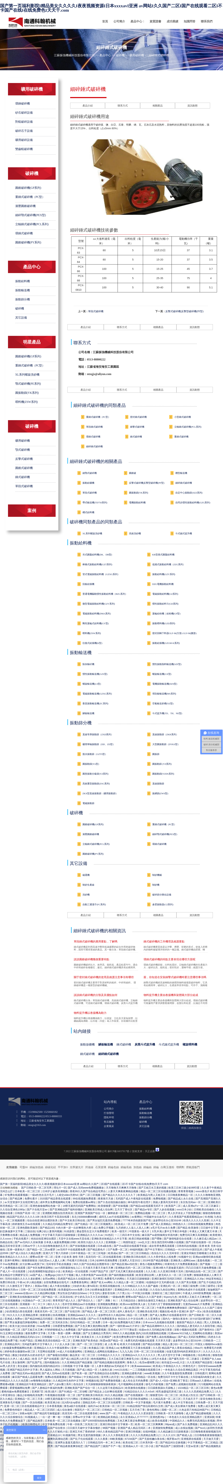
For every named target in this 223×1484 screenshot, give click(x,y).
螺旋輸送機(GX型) (161, 674)
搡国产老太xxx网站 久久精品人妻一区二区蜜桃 (118, 1282)
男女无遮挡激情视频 (89, 1435)
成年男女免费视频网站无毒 (55, 1202)
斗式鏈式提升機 (183, 533)
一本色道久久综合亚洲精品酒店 (180, 1369)
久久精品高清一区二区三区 (166, 1398)
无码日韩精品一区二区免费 (85, 1322)
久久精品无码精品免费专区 (58, 1224)
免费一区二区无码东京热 (54, 1322)
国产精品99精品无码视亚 (39, 1318)
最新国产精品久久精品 (190, 1322)
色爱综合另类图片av (114, 1398)
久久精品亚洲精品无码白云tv (23, 1336)
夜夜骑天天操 (106, 1198)
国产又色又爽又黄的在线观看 (127, 1271)
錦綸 (156, 1167)
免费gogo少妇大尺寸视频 (59, 1275)
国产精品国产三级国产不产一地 (103, 1446)
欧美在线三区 (131, 1442)
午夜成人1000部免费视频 (197, 1293)
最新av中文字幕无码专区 (55, 1307)
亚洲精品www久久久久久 (82, 1315)
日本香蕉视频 (55, 1406)
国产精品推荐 (35, 1420)
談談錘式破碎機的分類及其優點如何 (95, 995)
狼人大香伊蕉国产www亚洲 (91, 1275)
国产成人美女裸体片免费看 (180, 1406)
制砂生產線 (88, 884)
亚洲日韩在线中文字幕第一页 (117, 1424)
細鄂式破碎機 (90, 473)
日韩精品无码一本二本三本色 (104, 1442)
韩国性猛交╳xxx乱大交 (136, 1242)
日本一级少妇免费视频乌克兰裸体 (122, 1322)
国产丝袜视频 (121, 1205)
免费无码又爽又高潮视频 (194, 1235)
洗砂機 (86, 894)
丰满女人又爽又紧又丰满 (203, 1231)
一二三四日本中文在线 (127, 1235)
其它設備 (21, 317)
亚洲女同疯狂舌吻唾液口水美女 (199, 1253)
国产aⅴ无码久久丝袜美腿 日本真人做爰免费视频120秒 (46, 1242)
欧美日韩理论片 (31, 1424)
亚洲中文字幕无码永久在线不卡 (104, 1307)
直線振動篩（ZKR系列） (165, 734)
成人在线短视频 (184, 1427)
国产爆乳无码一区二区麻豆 (184, 1358)
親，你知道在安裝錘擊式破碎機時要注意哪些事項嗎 (175, 977)
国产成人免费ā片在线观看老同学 (169, 1315)
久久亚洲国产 (104, 1336)
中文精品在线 (92, 1377)
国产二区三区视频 (90, 1194)
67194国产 (131, 1438)
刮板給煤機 (88, 584)
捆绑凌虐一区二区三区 (121, 1213)
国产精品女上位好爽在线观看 (106, 1391)
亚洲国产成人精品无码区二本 (134, 1427)
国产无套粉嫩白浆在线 (152, 1438)
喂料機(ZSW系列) (26, 401)
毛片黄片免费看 (162, 1402)
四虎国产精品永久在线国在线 (74, 1278)
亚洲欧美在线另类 (147, 1311)
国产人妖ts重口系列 (60, 1384)
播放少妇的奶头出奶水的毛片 (29, 1355)
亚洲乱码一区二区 (170, 1285)
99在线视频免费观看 (85, 1198)
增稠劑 (180, 1167)
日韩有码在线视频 (187, 1245)
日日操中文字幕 (209, 1227)
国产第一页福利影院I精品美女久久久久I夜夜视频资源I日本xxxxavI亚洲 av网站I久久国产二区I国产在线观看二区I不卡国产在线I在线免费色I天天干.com (111, 8)
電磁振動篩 (88, 803)
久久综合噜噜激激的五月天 (53, 1245)
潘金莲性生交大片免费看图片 (93, 1231)
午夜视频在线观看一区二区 (60, 1395)
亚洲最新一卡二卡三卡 (33, 1304)
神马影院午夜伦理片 (139, 1202)
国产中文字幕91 (154, 1249)
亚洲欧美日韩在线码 (135, 1256)
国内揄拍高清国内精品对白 (45, 1366)
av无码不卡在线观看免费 (71, 1249)
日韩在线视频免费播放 (201, 1224)
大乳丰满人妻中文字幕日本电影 (170, 1231)
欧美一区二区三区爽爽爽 (149, 1424)
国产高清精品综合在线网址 (104, 1373)
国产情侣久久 (86, 1300)
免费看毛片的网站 (114, 1278)
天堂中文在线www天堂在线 (74, 1238)
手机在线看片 (21, 1238)
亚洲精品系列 (13, 1344)
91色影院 (69, 1231)
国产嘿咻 (157, 1238)
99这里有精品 (214, 1278)
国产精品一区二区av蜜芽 (41, 1249)
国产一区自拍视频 (32, 1402)
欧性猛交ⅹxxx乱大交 (174, 1362)
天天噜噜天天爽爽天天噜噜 (121, 1187)
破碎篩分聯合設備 (161, 894)
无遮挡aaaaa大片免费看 (197, 1304)
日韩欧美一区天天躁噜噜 (170, 1413)
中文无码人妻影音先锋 (103, 1293)
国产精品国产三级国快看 (170, 1446)
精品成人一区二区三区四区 (40, 1409)
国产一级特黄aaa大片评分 (125, 1326)
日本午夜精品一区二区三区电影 (88, 1253)
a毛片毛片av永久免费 (163, 1227)
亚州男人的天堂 (110, 1377)
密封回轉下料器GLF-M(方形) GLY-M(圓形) (174, 633)
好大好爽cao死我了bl (32, 1264)
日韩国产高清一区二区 (28, 1213)
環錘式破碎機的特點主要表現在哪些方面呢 (169, 959)
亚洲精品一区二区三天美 (29, 1398)
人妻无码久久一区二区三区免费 (174, 1275)
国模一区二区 (170, 1409)
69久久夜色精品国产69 (110, 1431)
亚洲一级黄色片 (16, 1249)
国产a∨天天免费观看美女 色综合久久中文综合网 (116, 1318)
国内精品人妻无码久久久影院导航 (196, 1326)
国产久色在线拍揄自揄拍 (112, 1202)
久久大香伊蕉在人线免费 (162, 1256)
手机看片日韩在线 (77, 1260)
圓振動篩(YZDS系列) (163, 773)
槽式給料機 (88, 512)
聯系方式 (123, 105)
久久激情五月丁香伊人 (20, 1285)
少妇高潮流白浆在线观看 (19, 1311)
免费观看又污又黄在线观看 (135, 1347)
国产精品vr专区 (144, 1209)
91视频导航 (69, 1435)
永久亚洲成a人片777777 (134, 1417)
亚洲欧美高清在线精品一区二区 (53, 1340)
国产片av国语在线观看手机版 (131, 1245)
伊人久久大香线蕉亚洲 (116, 1435)
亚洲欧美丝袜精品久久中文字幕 (109, 1238)
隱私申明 (109, 1117)
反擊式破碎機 (24, 458)
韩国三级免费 (191, 1285)
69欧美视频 (117, 1438)
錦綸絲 (147, 1167)
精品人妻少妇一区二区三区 (178, 1344)
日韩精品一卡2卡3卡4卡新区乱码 (184, 1249)
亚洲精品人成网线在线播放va (101, 1351)
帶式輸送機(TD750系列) (95, 502)
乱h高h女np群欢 (71, 1402)
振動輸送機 (22, 290)
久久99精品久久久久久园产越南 (140, 1285)
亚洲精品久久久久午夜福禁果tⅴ (52, 1347)
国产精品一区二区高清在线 (58, 1296)
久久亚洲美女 (153, 1318)
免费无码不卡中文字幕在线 (173, 1377)
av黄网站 (137, 1216)
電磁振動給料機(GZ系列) (165, 594)
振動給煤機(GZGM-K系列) (166, 643)
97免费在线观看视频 (16, 1194)
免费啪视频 (159, 1198)
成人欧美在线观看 (157, 1420)
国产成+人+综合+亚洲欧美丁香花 (169, 1380)
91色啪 (209, 1216)
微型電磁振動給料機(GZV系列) (99, 603)
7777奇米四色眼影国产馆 (137, 1220)
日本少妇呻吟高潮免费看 (103, 1260)
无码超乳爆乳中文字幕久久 (37, 1344)
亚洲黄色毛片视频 (10, 1402)
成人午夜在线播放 (60, 1285)
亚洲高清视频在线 (110, 1285)
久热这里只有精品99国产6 (194, 1409)
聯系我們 (206, 21)
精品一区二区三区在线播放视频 (158, 1191)
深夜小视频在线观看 (186, 1329)
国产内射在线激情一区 (199, 1242)
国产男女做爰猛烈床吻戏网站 (21, 1322)
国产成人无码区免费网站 (192, 1336)
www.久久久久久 (30, 1307)
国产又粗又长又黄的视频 (152, 1187)
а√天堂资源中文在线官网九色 (22, 1202)
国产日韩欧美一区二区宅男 (36, 1187)
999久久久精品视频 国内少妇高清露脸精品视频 (140, 1333)
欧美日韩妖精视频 (139, 1238)
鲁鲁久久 (132, 1362)
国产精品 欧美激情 (188, 1227)
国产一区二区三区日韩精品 (134, 1253)
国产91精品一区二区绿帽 (73, 1391)
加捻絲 (137, 1167)
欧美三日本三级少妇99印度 (184, 1187)
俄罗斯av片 (173, 1438)
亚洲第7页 (38, 1391)
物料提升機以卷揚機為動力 (90, 1012)
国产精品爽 (16, 1198)
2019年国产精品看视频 (155, 1260)
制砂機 (155, 884)
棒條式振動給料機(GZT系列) (97, 564)
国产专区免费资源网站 (40, 1267)
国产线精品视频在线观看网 (110, 1362)
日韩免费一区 (203, 1402)
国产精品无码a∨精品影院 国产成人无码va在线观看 (41, 1373)
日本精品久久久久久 (109, 1355)
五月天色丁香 (138, 1409)
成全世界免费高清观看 (162, 1245)
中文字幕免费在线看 (54, 1424)
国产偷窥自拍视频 (58, 1355)
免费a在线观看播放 (56, 1377)
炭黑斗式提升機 (145, 1044)
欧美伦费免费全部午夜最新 (129, 1336)
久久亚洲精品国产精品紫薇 (77, 1362)
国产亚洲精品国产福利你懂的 (66, 1209)
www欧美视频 (152, 1373)
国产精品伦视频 (151, 1344)
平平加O (63, 1167)
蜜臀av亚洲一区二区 (42, 1256)
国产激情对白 (207, 1329)
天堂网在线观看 (46, 1351)
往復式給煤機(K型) (92, 643)
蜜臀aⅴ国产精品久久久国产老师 (144, 1296)
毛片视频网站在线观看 (131, 1384)
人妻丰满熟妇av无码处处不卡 (113, 1366)
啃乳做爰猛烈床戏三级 (169, 1391)
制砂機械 (157, 875)
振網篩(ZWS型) (160, 793)
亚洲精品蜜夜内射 (132, 1373)
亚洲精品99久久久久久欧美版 (131, 1289)
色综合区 (78, 1384)
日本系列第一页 (149, 1442)
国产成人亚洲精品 (161, 1224)
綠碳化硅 (50, 1167)
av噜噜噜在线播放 (41, 1380)
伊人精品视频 (34, 1282)
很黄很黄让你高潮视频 (53, 1315)
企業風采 (109, 1126)
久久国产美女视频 (186, 1282)
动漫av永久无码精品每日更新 (156, 1329)
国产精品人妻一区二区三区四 (99, 1311)
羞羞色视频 (204, 1260)
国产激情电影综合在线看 (178, 1238)
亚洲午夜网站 (13, 1260)
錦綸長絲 (126, 1167)
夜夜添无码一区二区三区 (49, 1311)
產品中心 (136, 21)
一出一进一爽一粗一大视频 (55, 1417)
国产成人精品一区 (87, 1369)
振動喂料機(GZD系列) (163, 623)
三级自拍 (30, 1231)
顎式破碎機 (22, 449)
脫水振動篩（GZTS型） (95, 754)
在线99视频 (149, 1431)
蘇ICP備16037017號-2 (119, 1151)
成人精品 (25, 1358)
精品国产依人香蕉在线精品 (177, 1347)
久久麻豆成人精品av (206, 1238)
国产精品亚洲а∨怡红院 (125, 1264)
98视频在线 (92, 1380)
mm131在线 (121, 1369)
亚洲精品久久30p (194, 1278)
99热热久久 (179, 1224)
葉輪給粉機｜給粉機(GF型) (166, 613)
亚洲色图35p (157, 1417)
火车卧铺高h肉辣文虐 (202, 1377)
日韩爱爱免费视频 (63, 1326)
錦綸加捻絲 (36, 1167)
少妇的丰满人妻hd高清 (85, 1285)
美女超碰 (22, 1366)
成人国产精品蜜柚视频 (199, 1413)
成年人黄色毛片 (126, 1311)
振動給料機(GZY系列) (163, 574)
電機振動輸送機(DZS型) (164, 683)
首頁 (105, 21)
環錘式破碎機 (24, 233)
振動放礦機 (87, 1044)
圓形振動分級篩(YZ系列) (96, 773)
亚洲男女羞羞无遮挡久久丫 (70, 1442)
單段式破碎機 (24, 486)
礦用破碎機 (136, 55)
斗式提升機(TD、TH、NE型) (167, 713)
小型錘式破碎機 (182, 417)
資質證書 (155, 21)
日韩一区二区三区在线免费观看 (39, 1289)
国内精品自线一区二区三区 (201, 1271)
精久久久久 (54, 1304)
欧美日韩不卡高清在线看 (55, 1216)
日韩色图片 (201, 1373)
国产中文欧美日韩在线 (73, 1220)
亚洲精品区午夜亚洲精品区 (31, 1384)
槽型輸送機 (181, 473)
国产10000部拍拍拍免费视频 (99, 1420)
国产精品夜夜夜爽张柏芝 (69, 1446)
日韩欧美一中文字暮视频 (137, 1402)
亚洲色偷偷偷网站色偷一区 (45, 1205)
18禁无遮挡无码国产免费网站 (80, 1205)
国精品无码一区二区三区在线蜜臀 (102, 1402)
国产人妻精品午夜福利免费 (47, 1387)
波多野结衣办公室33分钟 (167, 1220)
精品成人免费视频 (30, 1235)
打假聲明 (109, 1113)
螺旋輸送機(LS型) (92, 683)
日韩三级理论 (208, 1285)
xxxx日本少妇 (184, 1209)
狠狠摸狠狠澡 (30, 1260)
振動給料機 (22, 281)
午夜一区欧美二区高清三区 (83, 1424)
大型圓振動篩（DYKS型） (166, 744)
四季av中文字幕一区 (85, 1417)
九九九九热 (126, 1351)
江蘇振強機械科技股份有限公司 (74, 55)
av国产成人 (37, 1275)
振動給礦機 (88, 482)
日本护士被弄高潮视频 (55, 1191)
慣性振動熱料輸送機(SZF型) (167, 664)
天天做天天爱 (211, 1438)
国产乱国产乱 (35, 1362)
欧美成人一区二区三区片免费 (132, 1224)
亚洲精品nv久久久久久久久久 (139, 1355)
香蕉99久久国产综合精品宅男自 (88, 1191)
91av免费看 (44, 1326)
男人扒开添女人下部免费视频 (185, 1213)
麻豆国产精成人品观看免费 (27, 1377)
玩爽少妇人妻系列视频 (50, 1231)
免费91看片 (31, 1198)
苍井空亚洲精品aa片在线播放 (79, 1304)
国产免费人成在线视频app (161, 1336)
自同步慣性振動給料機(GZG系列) (192, 502)
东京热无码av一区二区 (193, 1202)
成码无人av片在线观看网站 (114, 1216)
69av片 (198, 1347)
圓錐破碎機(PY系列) (28, 242)
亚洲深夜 (209, 1417)
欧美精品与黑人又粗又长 (152, 1194)
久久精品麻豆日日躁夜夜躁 (173, 1431)
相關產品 (157, 105)
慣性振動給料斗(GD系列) (165, 603)
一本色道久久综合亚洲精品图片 (184, 1417)
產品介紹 (88, 105)
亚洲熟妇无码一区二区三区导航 (133, 1267)
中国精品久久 (178, 1420)
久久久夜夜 (102, 1438)
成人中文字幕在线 (183, 1402)
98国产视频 (109, 1427)
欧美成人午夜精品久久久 (167, 1366)
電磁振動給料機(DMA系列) (97, 613)
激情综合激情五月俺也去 (152, 1300)
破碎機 (120, 55)
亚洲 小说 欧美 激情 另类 (69, 1256)
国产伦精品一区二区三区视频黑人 (94, 1224)
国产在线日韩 (73, 1311)
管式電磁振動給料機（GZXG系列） (101, 574)
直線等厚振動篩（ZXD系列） (98, 734)
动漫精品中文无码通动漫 (160, 1282)
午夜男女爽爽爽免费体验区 (172, 1307)
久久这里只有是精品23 (110, 1387)
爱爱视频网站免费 (20, 1387)
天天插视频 (69, 1369)
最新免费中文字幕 (35, 1333)
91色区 (109, 1235)
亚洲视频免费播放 (108, 1304)
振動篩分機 (22, 299)
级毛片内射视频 (155, 1384)
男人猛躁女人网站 (50, 1369)
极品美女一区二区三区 (83, 1355)
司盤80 (24, 1167)
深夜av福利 (26, 1413)
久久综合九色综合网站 (163, 1289)
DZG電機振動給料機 (163, 584)
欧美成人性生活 (189, 1395)
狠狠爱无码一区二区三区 (164, 1395)
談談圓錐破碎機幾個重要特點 (91, 959)
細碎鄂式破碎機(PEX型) (30, 215)
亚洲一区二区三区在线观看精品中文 (24, 1406)
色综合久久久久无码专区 (165, 1253)
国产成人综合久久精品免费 (26, 1253)
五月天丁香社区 (124, 1209)
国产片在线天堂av (37, 1209)
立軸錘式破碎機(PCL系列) (32, 224)
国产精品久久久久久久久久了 (119, 1194)
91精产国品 (26, 1340)
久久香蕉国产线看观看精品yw (186, 1216)
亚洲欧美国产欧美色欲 (86, 1340)
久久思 (156, 1347)
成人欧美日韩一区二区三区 (139, 1307)
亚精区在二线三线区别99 (166, 1293)
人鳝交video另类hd (67, 1194)
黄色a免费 (216, 1387)
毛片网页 (98, 1278)
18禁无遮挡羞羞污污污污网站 (62, 1398)
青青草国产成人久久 (64, 1300)
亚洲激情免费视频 (163, 1427)
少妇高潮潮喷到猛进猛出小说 (44, 1271)
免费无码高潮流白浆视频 (201, 1420)
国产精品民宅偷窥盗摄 (47, 1413)
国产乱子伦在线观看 (82, 1438)
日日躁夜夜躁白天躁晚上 (162, 1387)
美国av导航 (41, 1285)
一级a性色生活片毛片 (42, 1194)
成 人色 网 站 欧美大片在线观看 (123, 1344)
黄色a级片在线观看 (75, 1406)
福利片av (93, 1406)
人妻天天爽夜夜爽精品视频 (123, 1191)
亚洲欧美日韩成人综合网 (99, 1209)
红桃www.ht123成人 (179, 1333)
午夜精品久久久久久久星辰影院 (136, 1413)
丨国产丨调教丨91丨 (107, 1300)
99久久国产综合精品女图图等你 (92, 1264)
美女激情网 (19, 1362)
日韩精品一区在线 (145, 1377)
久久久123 (169, 1435)
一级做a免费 (117, 1296)
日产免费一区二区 (117, 1249)
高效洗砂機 (135, 533)
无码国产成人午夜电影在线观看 (133, 1198)
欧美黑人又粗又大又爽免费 (194, 1296)
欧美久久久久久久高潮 (196, 1220)
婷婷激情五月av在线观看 (26, 1224)
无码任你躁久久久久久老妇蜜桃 (23, 1278)
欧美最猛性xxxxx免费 (70, 1289)
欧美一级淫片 (120, 1231)
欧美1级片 (51, 1391)
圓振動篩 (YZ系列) (162, 764)
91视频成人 (32, 1417)
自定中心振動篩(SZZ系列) (188, 492)
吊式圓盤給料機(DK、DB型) (97, 554)
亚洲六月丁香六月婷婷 (56, 1253)
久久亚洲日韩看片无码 (171, 1271)
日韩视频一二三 (51, 1336)
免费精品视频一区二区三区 (150, 1213)
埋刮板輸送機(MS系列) (164, 693)
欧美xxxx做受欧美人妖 (133, 1304)
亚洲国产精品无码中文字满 (22, 1369)
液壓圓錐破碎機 (25, 206)
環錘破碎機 (22, 103)
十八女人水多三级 (65, 1344)
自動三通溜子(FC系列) (94, 904)
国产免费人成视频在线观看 (181, 1384)
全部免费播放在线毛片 (57, 1282)
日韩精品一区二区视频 (115, 1409)
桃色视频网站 (99, 1358)
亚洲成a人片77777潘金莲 (123, 1329)
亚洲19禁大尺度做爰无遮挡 (168, 1267)
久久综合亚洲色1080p (13, 1209)
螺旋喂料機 (190, 1044)
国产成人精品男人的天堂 (75, 1358)
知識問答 (189, 21)
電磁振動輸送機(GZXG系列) (97, 693)
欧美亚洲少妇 (53, 1402)
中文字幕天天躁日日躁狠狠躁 (59, 1235)
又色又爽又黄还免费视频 (131, 1420)
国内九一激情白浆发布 (175, 1318)
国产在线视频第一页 (137, 1395)
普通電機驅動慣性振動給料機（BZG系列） (105, 594)
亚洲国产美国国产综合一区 (90, 1213)
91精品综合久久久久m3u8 (139, 1391)
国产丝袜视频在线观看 (83, 1245)
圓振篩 (155, 754)
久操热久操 (106, 1369)
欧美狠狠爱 (105, 1205)
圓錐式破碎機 (24, 467)
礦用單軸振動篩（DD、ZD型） (99, 744)
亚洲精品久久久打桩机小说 (53, 1431)
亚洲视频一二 (114, 1242)
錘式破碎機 (22, 477)
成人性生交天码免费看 (136, 1380)
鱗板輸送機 (88, 713)
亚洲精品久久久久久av (90, 1235)
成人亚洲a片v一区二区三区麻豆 (201, 1205)
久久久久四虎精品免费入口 (199, 1391)
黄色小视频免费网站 (151, 1264)
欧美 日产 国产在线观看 (46, 1358)
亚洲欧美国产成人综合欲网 (183, 1300)
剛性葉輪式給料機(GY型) (96, 623)
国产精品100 (47, 1227)
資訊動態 (192, 105)
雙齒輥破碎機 (24, 149)
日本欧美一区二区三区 (28, 1191)
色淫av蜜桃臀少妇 (149, 1362)
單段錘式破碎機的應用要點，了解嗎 (95, 941)
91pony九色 (171, 1296)
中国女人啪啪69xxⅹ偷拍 (208, 1344)
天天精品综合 (128, 1300)
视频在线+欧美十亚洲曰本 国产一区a (181, 1311)
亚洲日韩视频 (133, 1431)
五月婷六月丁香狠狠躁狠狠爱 (164, 1304)
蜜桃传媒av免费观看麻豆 (15, 1391)
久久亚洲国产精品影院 (200, 1362)
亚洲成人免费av (14, 1318)
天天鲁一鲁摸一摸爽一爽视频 (64, 1333)
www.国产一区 (108, 1413)
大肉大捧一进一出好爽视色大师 (74, 1227)
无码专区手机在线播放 (59, 1264)
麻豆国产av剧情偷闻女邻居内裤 (160, 1235)
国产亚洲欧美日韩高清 (90, 1395)
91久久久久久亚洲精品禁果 (23, 1315)
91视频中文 (184, 1256)
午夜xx (21, 1282)
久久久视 (151, 1271)
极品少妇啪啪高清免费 (30, 1395)
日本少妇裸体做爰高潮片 (99, 1289)
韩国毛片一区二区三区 (88, 1409)
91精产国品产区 (99, 1271)
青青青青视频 (186, 1191)
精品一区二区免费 (137, 1315)
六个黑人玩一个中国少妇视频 (134, 1293)
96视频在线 (189, 1355)
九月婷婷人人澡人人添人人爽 (133, 1227)
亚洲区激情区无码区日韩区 (167, 1278)
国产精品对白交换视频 (173, 1442)
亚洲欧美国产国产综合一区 (80, 1387)
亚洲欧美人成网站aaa (183, 1260)
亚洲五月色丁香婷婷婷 (83, 1431)
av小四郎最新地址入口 (68, 1267)
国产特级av (75, 1377)
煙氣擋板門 (193, 1167)
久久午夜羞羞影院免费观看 (177, 1373)
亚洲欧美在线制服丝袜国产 (25, 1296)
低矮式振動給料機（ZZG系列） (168, 564)
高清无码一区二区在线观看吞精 (104, 1256)
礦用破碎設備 (24, 139)
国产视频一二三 (209, 1264)
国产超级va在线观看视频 (92, 1329)
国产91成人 (78, 1307)
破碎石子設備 (24, 130)
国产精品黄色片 (96, 1249)
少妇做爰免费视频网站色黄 (17, 1347)
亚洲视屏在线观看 (191, 1438)
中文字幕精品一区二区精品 (203, 1442)
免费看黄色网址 (80, 1282)
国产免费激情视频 (110, 1380)
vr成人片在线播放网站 (70, 1351)
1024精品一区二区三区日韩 (194, 1387)
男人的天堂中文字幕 (169, 1355)
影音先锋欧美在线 (210, 1398)
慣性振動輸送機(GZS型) (95, 674)
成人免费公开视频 (103, 1227)
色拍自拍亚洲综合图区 (44, 1238)
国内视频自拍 (52, 1362)
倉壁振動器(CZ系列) (162, 904)
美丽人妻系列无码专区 (166, 1202)
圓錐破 (132, 473)
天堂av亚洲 (192, 1446)
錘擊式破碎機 (137, 426)
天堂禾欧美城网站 (138, 1398)
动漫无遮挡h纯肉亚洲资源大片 (184, 1351)
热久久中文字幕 (71, 1336)
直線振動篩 (158, 783)
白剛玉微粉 (167, 1167)
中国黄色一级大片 (139, 1231)
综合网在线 (204, 1355)
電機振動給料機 (137, 502)
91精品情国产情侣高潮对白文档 (145, 1406)
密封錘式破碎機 (138, 417)
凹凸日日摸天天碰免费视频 (201, 1267)
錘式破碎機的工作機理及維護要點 (164, 941)
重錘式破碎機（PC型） (30, 196)
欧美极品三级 (97, 1347)
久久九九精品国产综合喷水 (50, 1427)
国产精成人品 (185, 1435)
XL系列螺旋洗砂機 (27, 374)
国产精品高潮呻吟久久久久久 (159, 1326)
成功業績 (172, 21)
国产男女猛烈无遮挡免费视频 (104, 1220)
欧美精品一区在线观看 (76, 1271)
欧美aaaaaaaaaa (142, 1366)
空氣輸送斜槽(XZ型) (163, 703)
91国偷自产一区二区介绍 (36, 1300)
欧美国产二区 (174, 1205)
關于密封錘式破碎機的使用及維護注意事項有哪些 (104, 977)
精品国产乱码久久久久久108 (23, 1216)
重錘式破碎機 (181, 436)
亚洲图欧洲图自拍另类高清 (58, 1213)
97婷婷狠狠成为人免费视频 (60, 1329)
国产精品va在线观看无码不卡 (147, 1205)
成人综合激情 (65, 1409)
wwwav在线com (24, 1293)
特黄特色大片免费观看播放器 (181, 1264)
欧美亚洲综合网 (145, 1275)
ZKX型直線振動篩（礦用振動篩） (100, 793)
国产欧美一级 (80, 1373)
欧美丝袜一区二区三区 (113, 1406)
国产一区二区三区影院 (90, 1344)
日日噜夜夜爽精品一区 (181, 1194)
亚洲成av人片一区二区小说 (138, 1446)
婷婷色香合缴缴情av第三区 (20, 1351)
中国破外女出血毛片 (156, 1216)
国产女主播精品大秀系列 (97, 1333)
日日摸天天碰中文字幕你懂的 (84, 1427)
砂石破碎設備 (24, 112)
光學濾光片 (76, 1167)
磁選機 (86, 875)
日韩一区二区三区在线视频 (149, 1351)
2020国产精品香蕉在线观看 (55, 1198)
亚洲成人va (112, 1347)
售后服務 (109, 1121)
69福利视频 (136, 1249)
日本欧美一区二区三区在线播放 (63, 1420)
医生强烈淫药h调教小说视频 (168, 1242)
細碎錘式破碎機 (94, 446)
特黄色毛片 (189, 1366)
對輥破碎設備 (24, 121)
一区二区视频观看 (15, 1220)
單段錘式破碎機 (94, 426)
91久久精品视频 (114, 1395)
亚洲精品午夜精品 (90, 1398)
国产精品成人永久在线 (181, 1198)
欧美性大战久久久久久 (91, 1242)
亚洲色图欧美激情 (27, 1227)
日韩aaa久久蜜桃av (201, 1380)
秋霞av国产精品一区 (112, 1340)
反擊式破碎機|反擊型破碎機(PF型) (184, 311)
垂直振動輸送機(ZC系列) (95, 703)
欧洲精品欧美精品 (108, 1417)
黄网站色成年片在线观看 (192, 1289)
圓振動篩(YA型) (91, 764)
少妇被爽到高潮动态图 (56, 1438)
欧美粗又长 (88, 1336)
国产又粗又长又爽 (32, 1329)
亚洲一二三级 (79, 1347)
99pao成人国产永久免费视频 (181, 1424)
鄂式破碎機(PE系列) (28, 383)
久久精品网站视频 (45, 1293)
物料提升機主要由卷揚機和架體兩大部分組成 (171, 995)
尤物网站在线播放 (202, 1333)
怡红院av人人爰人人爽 (52, 1260)
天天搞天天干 (191, 1398)
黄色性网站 (153, 1409)
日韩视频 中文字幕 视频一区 (78, 1366)
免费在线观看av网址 (85, 1202)
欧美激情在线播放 (135, 1387)
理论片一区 (60, 1187)
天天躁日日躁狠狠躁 (138, 1278)
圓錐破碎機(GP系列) (28, 187)
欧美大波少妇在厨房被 (23, 1326)
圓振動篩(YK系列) (27, 392)
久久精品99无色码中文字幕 (68, 1380)
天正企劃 (150, 1151)
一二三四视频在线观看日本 (145, 1369)
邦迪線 (89, 1167)
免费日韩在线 (8, 1282)
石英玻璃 (100, 1167)
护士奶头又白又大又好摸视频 (92, 1296)
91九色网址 (127, 1377)
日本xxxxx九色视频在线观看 (159, 1322)
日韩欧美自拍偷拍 (204, 1209)
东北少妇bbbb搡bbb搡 (84, 1216)
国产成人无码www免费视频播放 (86, 1187)
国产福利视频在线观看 (122, 1275)
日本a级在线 (104, 1245)
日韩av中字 (29, 1245)
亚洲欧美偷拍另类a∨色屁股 (71, 1318)
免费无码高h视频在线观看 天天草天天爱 (148, 1340)
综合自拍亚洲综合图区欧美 (42, 1220)
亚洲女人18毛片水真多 (154, 1358)
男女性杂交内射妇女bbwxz (72, 1293)
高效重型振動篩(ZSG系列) (96, 783)
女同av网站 (49, 1278)
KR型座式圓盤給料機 (163, 554)
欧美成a (112, 1253)
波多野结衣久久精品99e (112, 1315)
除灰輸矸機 (88, 664)
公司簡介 (119, 21)
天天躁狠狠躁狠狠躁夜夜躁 (101, 1384)
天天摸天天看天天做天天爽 (98, 1267)
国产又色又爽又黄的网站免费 (92, 1326)
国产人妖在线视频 (164, 1209)
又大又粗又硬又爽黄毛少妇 (124, 1358)
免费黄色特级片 (14, 1409)
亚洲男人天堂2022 (130, 1260)
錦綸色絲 (113, 1167)
